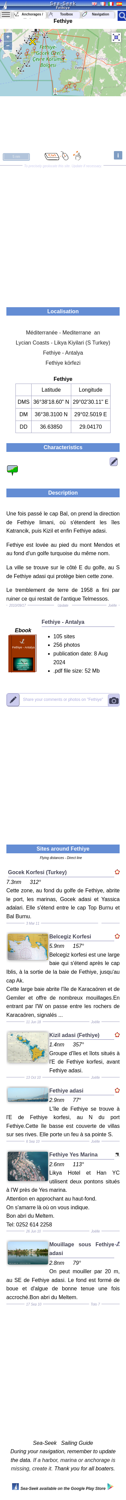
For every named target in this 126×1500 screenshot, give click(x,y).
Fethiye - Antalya (63, 353)
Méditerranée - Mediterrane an (63, 332)
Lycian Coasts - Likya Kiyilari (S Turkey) (63, 343)
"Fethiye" (63, 700)
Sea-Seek (63, 3)
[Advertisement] (63, 234)
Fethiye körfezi (62, 363)
